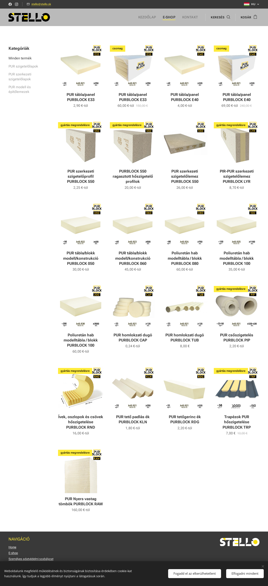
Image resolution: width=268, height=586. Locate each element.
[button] (220, 17)
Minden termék (20, 58)
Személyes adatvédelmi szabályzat (31, 559)
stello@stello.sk (41, 4)
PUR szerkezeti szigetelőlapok (20, 76)
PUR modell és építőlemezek (20, 89)
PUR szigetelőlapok (23, 66)
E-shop (13, 553)
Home (12, 547)
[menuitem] (151, 17)
